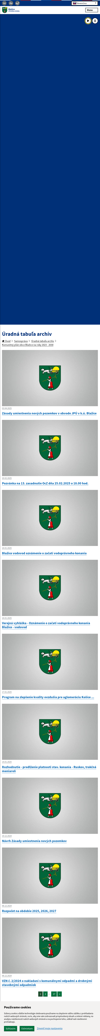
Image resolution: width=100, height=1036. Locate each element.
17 (54, 994)
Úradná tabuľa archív (42, 341)
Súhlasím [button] (11, 1028)
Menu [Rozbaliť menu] (91, 10)
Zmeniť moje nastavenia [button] (49, 1028)
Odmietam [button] (27, 1028)
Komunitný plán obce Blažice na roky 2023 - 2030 (27, 344)
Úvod (6, 341)
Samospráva (21, 341)
